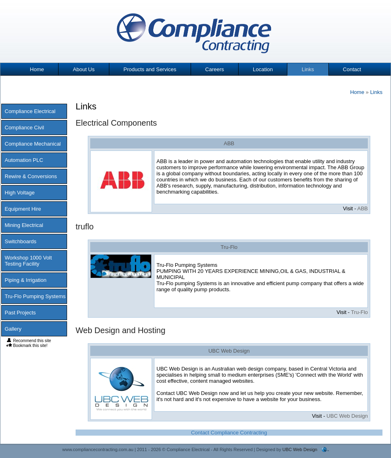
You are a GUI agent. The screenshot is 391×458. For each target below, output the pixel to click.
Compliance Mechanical (33, 144)
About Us (83, 69)
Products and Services (150, 69)
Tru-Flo (229, 247)
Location (263, 69)
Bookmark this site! (27, 345)
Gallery (13, 329)
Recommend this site (28, 340)
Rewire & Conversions (31, 176)
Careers (214, 69)
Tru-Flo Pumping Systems (35, 296)
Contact (352, 69)
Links (308, 69)
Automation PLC (24, 160)
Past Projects (20, 313)
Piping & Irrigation (26, 280)
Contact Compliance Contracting (229, 433)
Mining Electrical (24, 225)
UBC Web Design (229, 351)
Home (37, 69)
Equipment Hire (23, 209)
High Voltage (20, 193)
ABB (229, 143)
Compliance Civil (24, 127)
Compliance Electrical (30, 111)
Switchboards (21, 241)
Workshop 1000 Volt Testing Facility (28, 261)
